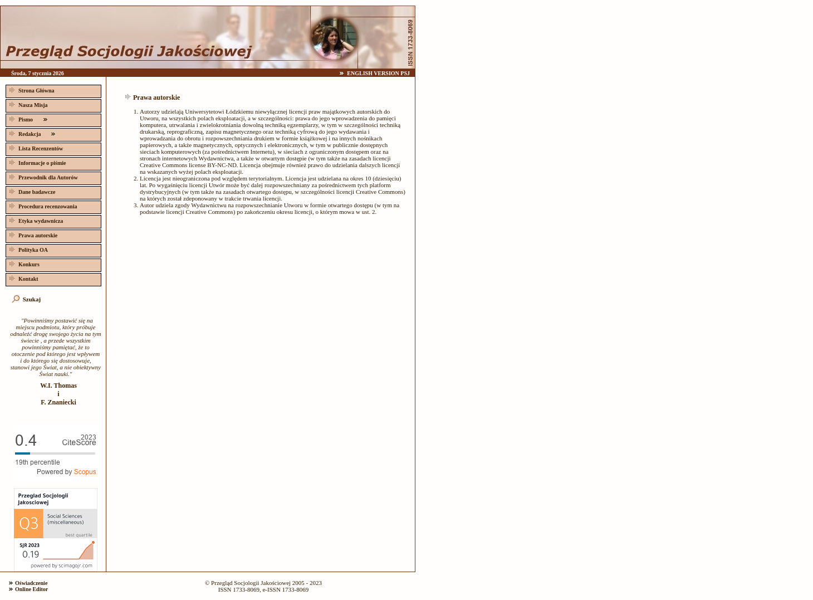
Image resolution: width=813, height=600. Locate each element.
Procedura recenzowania (42, 205)
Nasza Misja (27, 104)
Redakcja (32, 133)
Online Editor (31, 589)
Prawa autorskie (32, 234)
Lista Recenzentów (35, 147)
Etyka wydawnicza (35, 220)
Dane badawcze (31, 191)
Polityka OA (27, 249)
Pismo (28, 118)
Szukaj (32, 299)
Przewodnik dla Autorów (42, 176)
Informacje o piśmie (36, 162)
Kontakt (22, 278)
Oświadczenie (31, 583)
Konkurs (23, 263)
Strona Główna (31, 89)
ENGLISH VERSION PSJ (378, 73)
